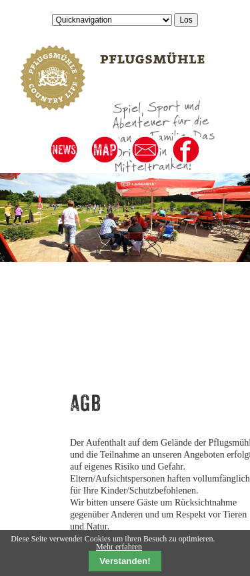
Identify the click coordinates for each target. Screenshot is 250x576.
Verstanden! (124, 561)
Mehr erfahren (119, 546)
